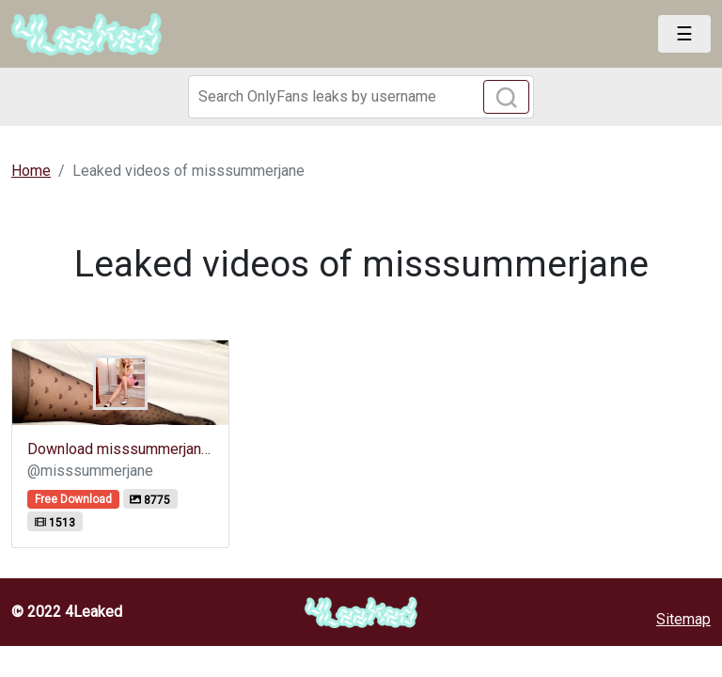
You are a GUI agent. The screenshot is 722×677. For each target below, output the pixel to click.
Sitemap (683, 619)
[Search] (361, 96)
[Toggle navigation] (684, 34)
